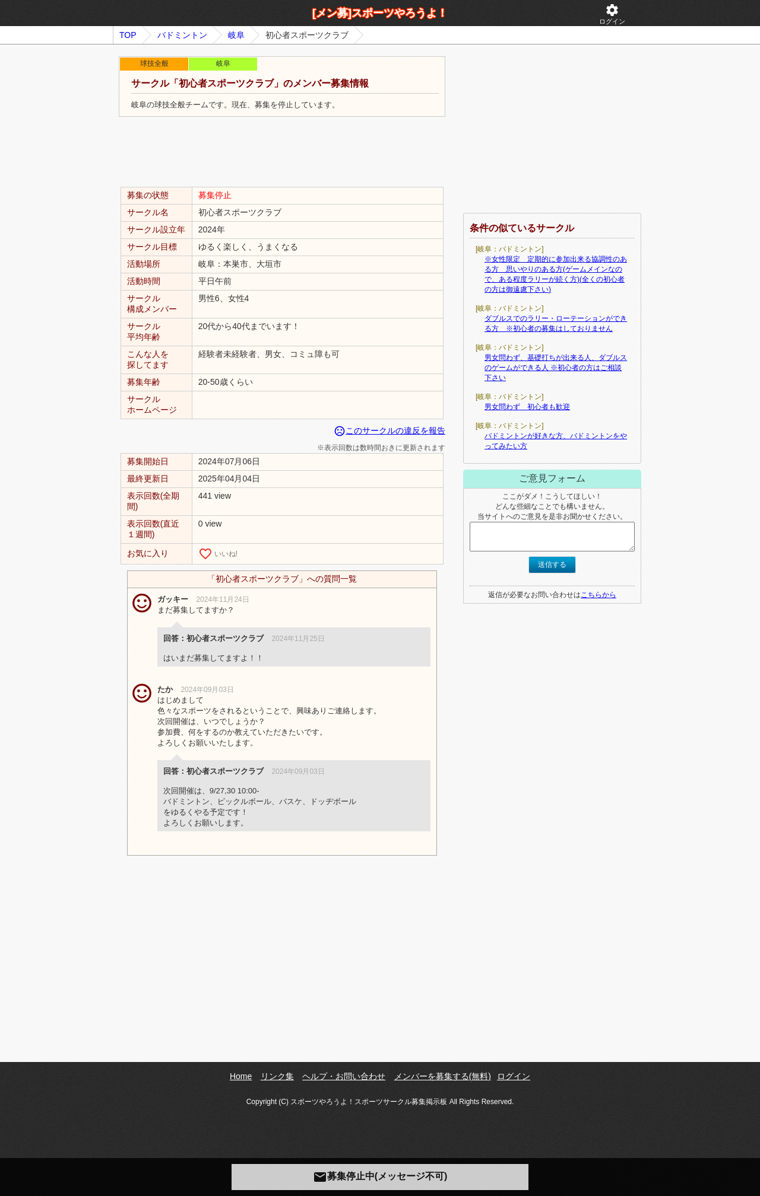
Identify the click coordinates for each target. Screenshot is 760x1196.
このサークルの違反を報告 (389, 430)
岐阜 (236, 35)
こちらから (598, 595)
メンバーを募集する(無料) (442, 1076)
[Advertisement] (282, 152)
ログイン (612, 14)
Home (241, 1076)
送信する (552, 564)
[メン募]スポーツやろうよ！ (380, 13)
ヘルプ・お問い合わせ (343, 1076)
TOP (128, 35)
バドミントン (182, 35)
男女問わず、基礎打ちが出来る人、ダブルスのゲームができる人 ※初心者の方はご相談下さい (555, 367)
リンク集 (277, 1076)
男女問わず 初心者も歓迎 (527, 407)
